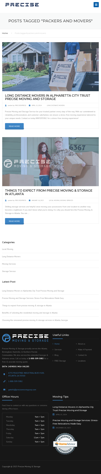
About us (81, 344)
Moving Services (66, 200)
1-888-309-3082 (15, 381)
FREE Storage (60, 361)
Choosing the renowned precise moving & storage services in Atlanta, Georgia (35, 320)
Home (5, 33)
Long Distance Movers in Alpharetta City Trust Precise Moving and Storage (33, 290)
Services (58, 349)
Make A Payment (85, 349)
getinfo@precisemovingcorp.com (22, 389)
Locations (82, 361)
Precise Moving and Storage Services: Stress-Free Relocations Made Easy (33, 298)
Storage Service (9, 271)
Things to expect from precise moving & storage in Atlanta (27, 305)
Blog (56, 355)
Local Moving (54, 200)
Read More (14, 126)
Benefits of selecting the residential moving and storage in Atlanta (29, 312)
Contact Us (82, 355)
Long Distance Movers (56, 105)
